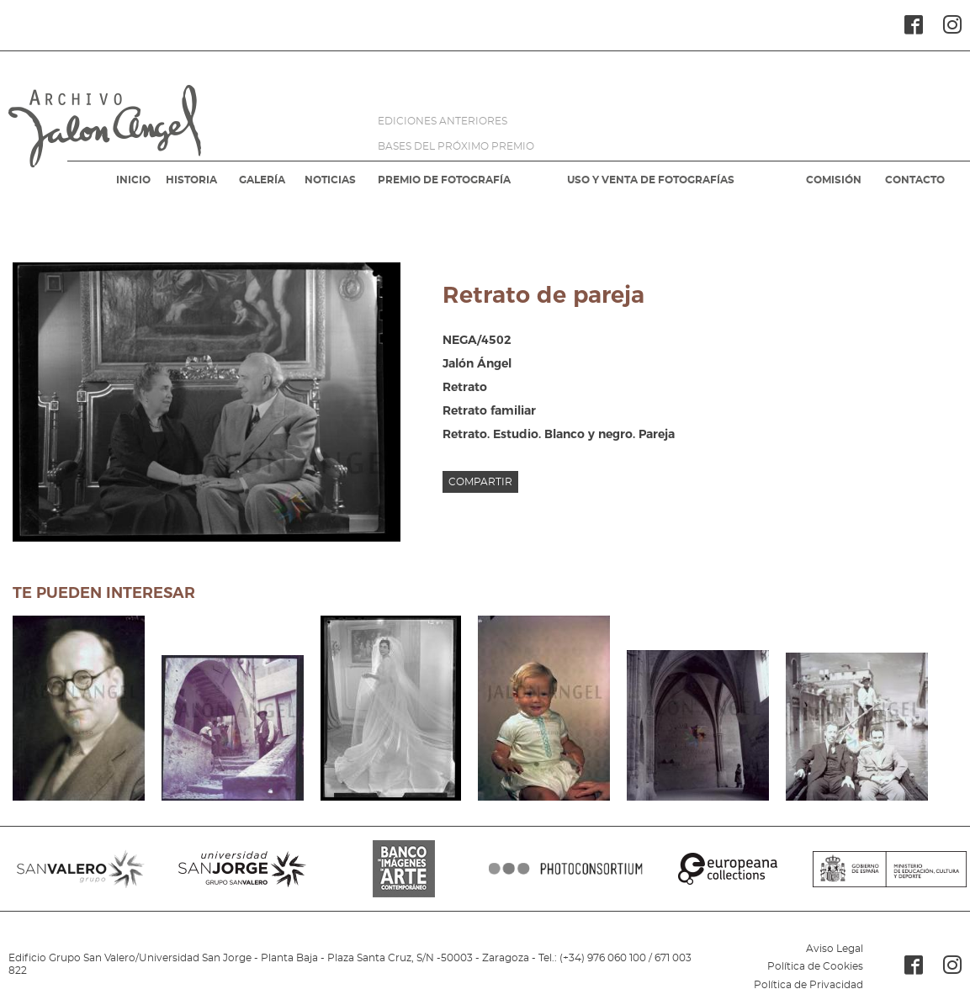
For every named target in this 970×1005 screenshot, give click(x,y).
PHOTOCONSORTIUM (566, 869)
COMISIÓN (833, 180)
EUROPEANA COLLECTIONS (727, 869)
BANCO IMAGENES (404, 869)
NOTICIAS (330, 180)
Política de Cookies (815, 966)
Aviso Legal (834, 949)
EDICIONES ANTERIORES (442, 121)
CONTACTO (915, 180)
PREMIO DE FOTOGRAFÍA (444, 180)
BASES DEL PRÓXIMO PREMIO (456, 146)
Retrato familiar (489, 410)
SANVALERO (81, 869)
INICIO (133, 180)
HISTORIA (191, 180)
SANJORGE (242, 869)
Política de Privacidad (808, 985)
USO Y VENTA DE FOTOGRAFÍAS (650, 180)
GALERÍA (262, 180)
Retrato (465, 386)
